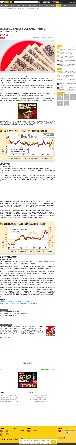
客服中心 (35, 430)
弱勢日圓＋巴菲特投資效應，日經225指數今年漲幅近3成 (14, 301)
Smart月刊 (10, 35)
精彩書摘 (1, 435)
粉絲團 (61, 2)
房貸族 (66, 98)
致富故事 (1, 431)
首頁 (2, 5)
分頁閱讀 (29, 363)
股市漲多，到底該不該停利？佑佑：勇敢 (38, 401)
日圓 (11, 366)
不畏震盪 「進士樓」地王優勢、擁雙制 (9, 399)
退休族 (59, 105)
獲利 (6, 366)
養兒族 (73, 98)
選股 (14, 430)
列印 (54, 369)
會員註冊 (71, 2)
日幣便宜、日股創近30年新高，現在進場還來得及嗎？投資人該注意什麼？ (19, 303)
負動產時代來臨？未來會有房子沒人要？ (38, 397)
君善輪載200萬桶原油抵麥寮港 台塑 (9, 395)
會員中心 (29, 430)
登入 (74, 2)
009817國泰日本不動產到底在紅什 (37, 393)
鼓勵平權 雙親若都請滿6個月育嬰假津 (9, 393)
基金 (7, 433)
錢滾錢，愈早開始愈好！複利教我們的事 (38, 395)
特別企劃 (7, 434)
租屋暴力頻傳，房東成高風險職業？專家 (9, 401)
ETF (7, 430)
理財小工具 (22, 430)
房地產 (1, 433)
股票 (7, 431)
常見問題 (29, 431)
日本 (9, 366)
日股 (4, 366)
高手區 (66, 105)
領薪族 (59, 98)
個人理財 (1, 434)
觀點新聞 (1, 430)
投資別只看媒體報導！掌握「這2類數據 (38, 399)
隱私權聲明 (34, 441)
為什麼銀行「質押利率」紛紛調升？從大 (9, 397)
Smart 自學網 (6, 337)
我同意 (53, 441)
